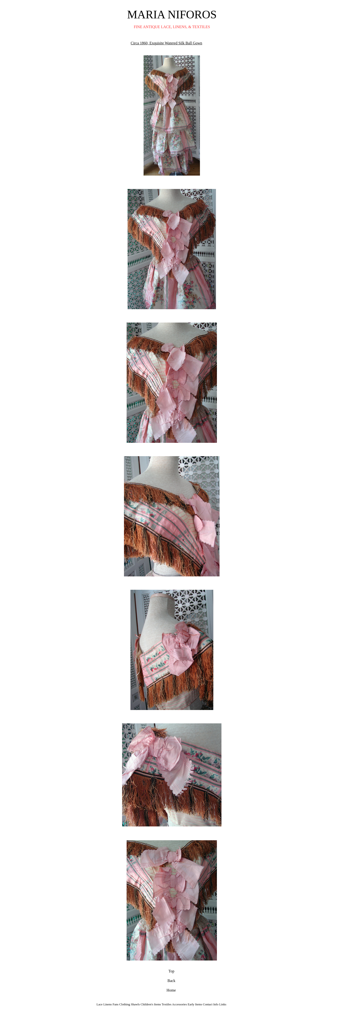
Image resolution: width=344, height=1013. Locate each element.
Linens (107, 1003)
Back (171, 980)
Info (216, 1003)
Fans (115, 1003)
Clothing (124, 1003)
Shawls (135, 1003)
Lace (99, 1003)
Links (222, 1003)
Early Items (195, 1003)
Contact (207, 1003)
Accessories (180, 1003)
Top (171, 970)
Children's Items (151, 1003)
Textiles (167, 1003)
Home (171, 989)
